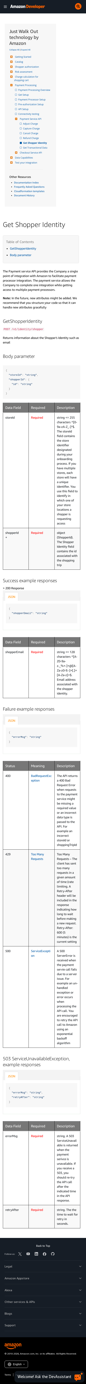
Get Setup (24, 94)
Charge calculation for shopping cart (26, 78)
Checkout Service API (30, 152)
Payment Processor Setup (32, 99)
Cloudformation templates (29, 191)
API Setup (24, 109)
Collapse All (14, 49)
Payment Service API (30, 119)
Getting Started (22, 56)
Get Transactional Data (35, 147)
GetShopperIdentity (23, 248)
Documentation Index (26, 182)
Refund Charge (31, 138)
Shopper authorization (26, 66)
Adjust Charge (31, 123)
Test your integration (25, 162)
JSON (11, 597)
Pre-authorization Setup (31, 104)
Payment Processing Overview (34, 90)
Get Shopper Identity (35, 143)
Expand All (25, 49)
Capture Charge (32, 128)
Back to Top (43, 1245)
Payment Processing (25, 85)
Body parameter (20, 255)
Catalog (18, 61)
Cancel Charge (31, 133)
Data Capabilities (23, 157)
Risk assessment (23, 71)
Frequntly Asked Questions (29, 186)
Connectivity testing (29, 114)
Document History (24, 195)
